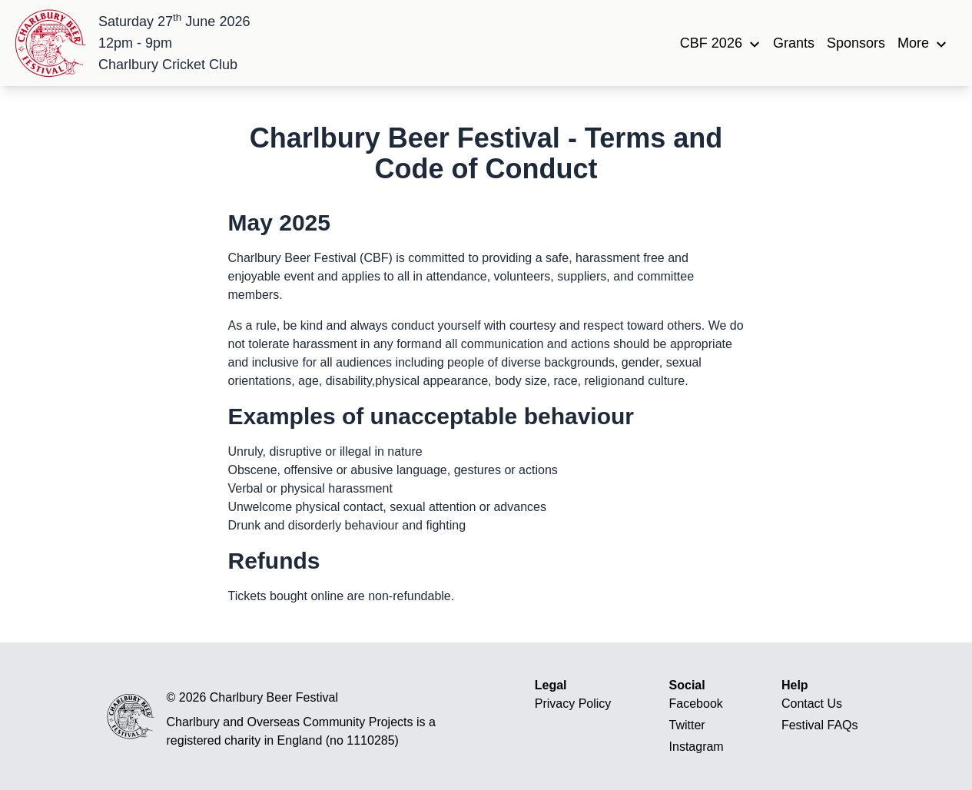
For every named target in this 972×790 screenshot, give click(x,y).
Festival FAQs (819, 725)
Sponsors (856, 43)
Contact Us (811, 703)
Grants (793, 43)
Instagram (696, 746)
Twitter (687, 725)
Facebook (696, 703)
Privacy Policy (573, 703)
